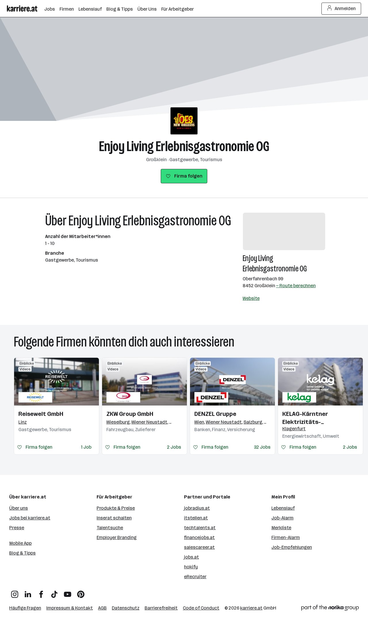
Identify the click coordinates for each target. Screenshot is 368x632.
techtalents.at (200, 527)
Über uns (18, 508)
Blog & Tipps (22, 553)
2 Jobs (174, 447)
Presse (16, 527)
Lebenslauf (283, 508)
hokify (191, 567)
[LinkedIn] (27, 592)
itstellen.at (196, 518)
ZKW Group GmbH (129, 413)
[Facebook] (41, 592)
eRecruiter (195, 576)
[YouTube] (67, 592)
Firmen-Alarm (285, 537)
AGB (102, 608)
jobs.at (191, 557)
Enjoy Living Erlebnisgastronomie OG (184, 146)
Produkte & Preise (116, 508)
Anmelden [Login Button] (341, 8)
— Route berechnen (296, 285)
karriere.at (251, 608)
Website (251, 298)
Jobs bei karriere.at (29, 518)
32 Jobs (262, 447)
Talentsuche (110, 527)
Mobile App (20, 543)
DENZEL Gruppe (215, 413)
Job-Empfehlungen (291, 547)
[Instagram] (14, 592)
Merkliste (281, 527)
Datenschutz (125, 608)
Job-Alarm (282, 518)
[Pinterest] (80, 592)
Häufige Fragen (25, 608)
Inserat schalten (114, 518)
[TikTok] (54, 592)
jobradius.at (197, 508)
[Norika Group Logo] (330, 609)
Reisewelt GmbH (40, 413)
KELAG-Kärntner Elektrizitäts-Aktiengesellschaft (309, 418)
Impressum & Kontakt (69, 608)
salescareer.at (199, 547)
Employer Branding (117, 537)
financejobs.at (199, 537)
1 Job (86, 447)
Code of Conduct (201, 608)
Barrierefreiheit (161, 608)
